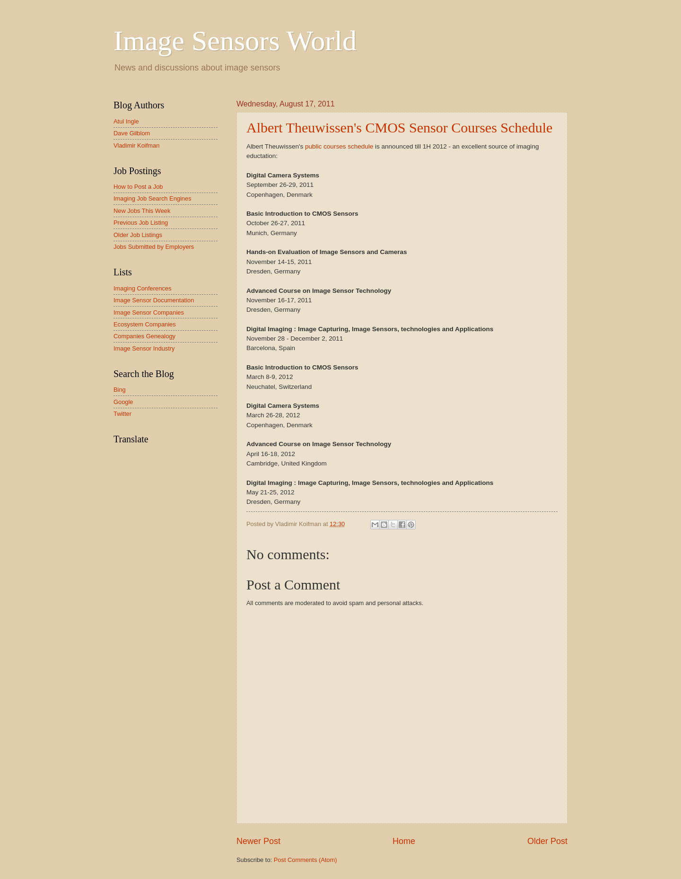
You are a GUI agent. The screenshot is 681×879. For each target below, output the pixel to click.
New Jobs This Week (142, 210)
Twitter (122, 413)
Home (404, 841)
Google (123, 401)
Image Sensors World (235, 40)
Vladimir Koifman (136, 145)
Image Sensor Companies (149, 312)
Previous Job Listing (141, 222)
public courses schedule (339, 146)
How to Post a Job (138, 186)
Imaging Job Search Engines (153, 198)
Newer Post (258, 841)
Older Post (547, 841)
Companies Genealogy (144, 336)
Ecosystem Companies (145, 324)
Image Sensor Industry (144, 348)
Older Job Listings (138, 234)
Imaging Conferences (142, 288)
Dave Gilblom (132, 133)
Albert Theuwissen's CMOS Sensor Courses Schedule (399, 127)
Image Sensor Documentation (154, 300)
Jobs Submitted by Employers (154, 246)
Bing (120, 389)
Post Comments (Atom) (305, 859)
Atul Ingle (126, 121)
